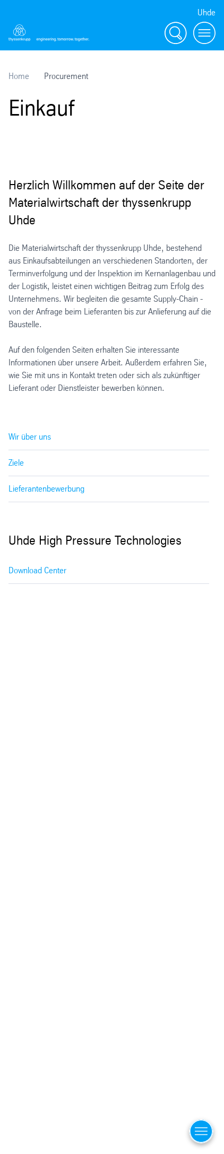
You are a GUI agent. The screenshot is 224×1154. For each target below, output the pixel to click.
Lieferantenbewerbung (46, 489)
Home (18, 76)
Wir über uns (29, 437)
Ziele (16, 463)
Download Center (37, 570)
